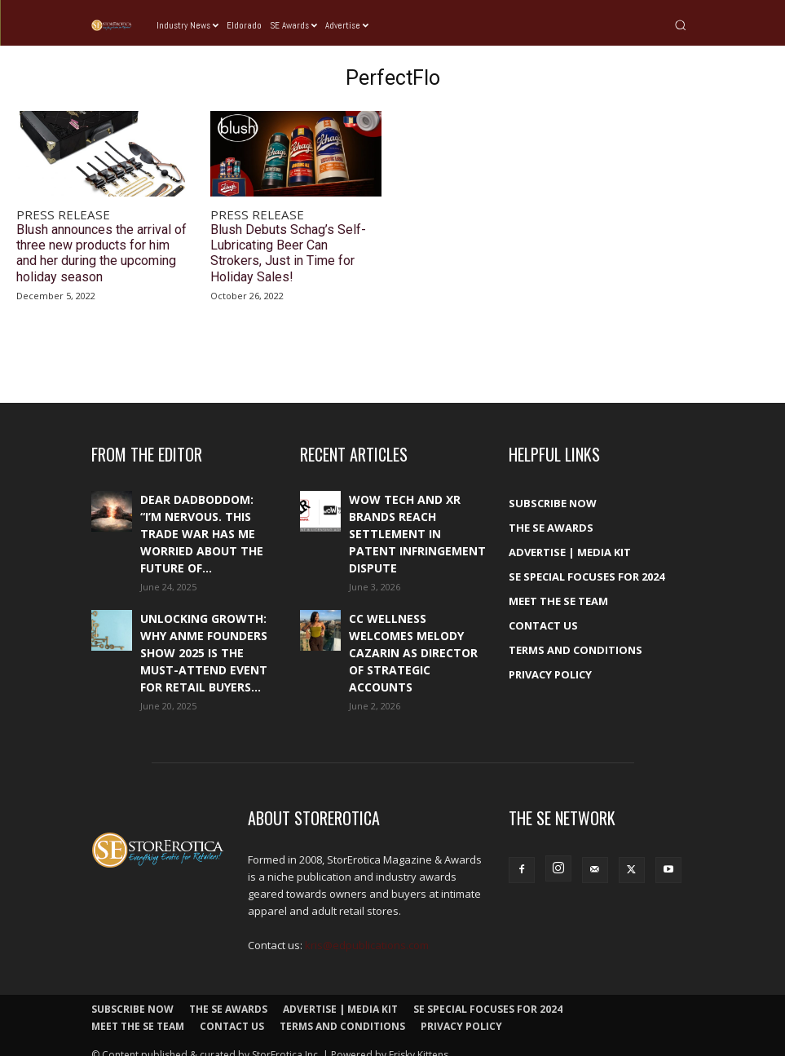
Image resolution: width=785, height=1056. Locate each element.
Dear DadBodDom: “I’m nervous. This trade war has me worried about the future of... (201, 520)
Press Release (54, 213)
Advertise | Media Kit (570, 538)
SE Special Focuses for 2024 (586, 562)
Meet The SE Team (558, 587)
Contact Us (543, 611)
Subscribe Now (553, 489)
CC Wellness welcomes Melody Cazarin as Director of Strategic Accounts (413, 639)
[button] (680, 25)
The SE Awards (551, 513)
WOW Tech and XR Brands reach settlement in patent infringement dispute (417, 520)
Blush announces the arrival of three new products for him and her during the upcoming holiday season (99, 244)
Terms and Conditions (575, 636)
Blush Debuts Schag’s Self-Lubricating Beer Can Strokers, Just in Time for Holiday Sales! (292, 238)
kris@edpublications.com (367, 931)
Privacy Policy (550, 660)
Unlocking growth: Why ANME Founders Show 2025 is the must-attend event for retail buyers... (203, 639)
